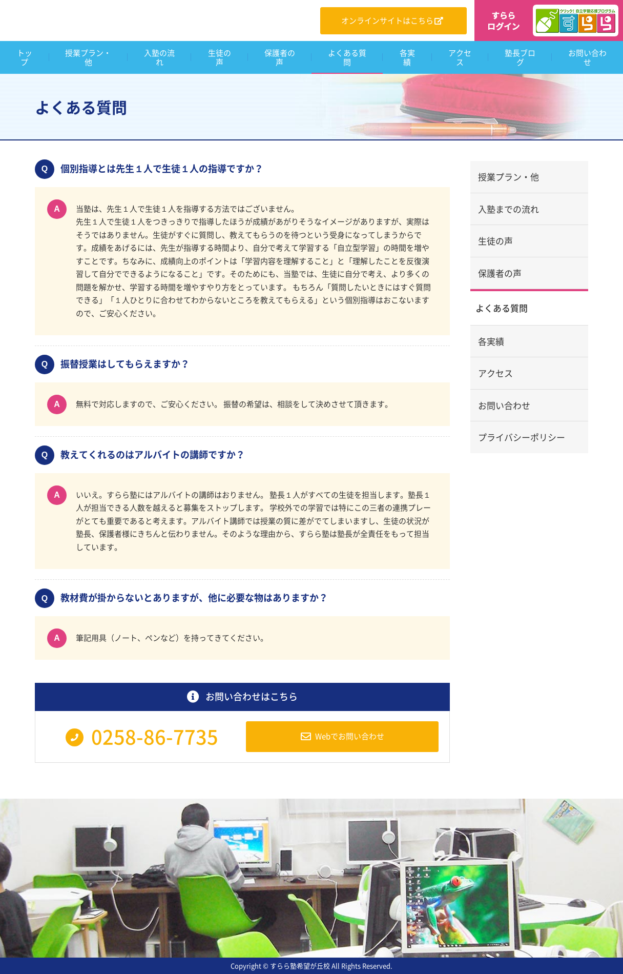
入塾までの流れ (508, 208)
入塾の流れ (159, 57)
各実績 (407, 57)
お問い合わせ (504, 405)
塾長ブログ (520, 57)
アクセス (459, 57)
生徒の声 (219, 57)
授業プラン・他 (88, 57)
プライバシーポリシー (521, 437)
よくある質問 (347, 57)
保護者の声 (279, 57)
